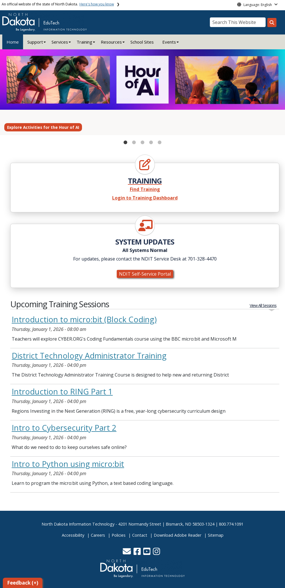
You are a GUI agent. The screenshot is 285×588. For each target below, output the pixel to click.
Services (60, 42)
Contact (139, 535)
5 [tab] (160, 141)
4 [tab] (151, 141)
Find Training (145, 189)
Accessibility (73, 535)
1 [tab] (125, 141)
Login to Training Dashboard (145, 198)
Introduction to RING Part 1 (62, 391)
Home (13, 42)
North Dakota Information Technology (78, 524)
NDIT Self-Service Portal (145, 274)
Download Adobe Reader (177, 535)
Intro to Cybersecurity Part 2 (64, 427)
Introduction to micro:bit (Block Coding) (84, 319)
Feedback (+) (22, 582)
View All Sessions (263, 305)
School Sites (142, 42)
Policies (119, 535)
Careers (98, 535)
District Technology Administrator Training (89, 355)
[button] (127, 553)
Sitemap (216, 535)
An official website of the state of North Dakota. (58, 4)
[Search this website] (271, 22)
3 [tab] (142, 141)
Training (84, 42)
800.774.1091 (231, 524)
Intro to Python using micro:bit (68, 464)
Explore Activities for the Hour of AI (43, 127)
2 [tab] (134, 141)
